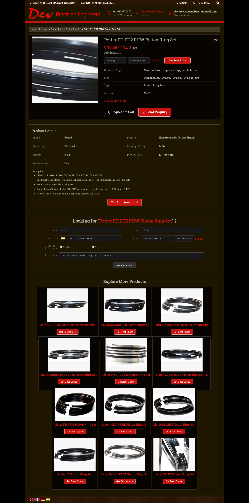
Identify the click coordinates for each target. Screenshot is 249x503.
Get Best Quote (67, 331)
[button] (153, 11)
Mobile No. (52, 238)
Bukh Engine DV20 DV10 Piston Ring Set (182, 325)
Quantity (136, 238)
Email (137, 230)
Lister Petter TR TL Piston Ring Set (124, 474)
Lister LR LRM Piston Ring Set (174, 424)
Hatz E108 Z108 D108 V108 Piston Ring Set (67, 325)
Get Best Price (177, 60)
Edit (157, 60)
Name (54, 230)
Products (43, 29)
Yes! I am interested (124, 202)
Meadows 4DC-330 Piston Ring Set (125, 325)
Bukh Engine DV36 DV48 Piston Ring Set (69, 375)
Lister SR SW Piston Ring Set (174, 474)
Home (34, 29)
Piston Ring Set (73, 29)
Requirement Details (51, 256)
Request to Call (121, 112)
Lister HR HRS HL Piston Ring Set (124, 424)
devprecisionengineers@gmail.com (195, 11)
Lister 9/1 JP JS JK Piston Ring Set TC (182, 375)
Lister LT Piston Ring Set (75, 474)
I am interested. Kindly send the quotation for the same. (131, 256)
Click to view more (115, 100)
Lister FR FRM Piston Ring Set (75, 424)
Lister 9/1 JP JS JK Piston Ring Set (126, 375)
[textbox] (138, 60)
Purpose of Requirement (51, 247)
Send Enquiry (154, 112)
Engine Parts (57, 29)
